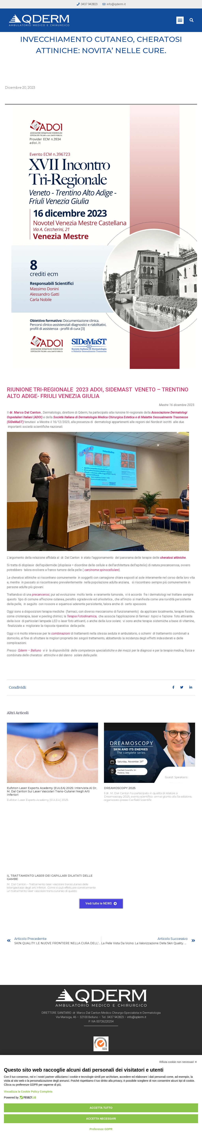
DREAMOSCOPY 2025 (120, 788)
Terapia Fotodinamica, (82, 616)
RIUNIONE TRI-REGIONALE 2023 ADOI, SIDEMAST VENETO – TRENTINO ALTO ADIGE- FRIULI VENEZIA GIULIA (97, 393)
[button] (180, 20)
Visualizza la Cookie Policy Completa (28, 1091)
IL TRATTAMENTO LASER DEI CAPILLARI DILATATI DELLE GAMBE (50, 877)
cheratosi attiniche (173, 558)
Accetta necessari (101, 1118)
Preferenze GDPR (101, 1129)
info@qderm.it (136, 1017)
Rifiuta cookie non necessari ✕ (178, 1062)
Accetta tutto (101, 1107)
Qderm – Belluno (29, 650)
